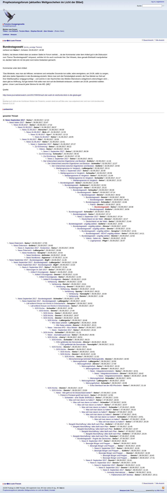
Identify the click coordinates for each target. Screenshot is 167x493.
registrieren (160, 2)
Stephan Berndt (36, 31)
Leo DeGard (13, 31)
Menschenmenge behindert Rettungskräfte (86, 359)
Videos (42, 149)
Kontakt (52, 490)
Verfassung (52, 282)
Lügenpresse (95, 241)
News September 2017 (15, 120)
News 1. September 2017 (41, 144)
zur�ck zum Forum (12, 40)
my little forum (159, 490)
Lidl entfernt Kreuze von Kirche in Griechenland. (45, 303)
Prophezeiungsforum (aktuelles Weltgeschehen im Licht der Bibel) (25, 490)
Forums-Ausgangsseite (14, 24)
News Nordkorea (29, 253)
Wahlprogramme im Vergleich (68, 168)
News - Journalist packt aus (59, 335)
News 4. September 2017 (32, 267)
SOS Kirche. (40, 308)
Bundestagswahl (67, 183)
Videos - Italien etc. (94, 238)
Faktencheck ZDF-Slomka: (122, 475)
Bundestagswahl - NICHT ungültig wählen (103, 233)
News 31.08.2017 (25, 127)
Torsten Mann (24, 31)
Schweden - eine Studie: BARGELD (79, 397)
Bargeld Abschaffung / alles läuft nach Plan (86, 424)
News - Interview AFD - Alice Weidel (62, 327)
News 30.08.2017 (21, 125)
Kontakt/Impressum (9, 26)
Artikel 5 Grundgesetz (39, 272)
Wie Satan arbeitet (59, 323)
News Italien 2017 (16, 122)
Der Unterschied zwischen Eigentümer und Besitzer (64, 161)
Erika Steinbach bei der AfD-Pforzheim (106, 385)
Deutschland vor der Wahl (92, 219)
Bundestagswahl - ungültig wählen (83, 224)
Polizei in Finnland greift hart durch (74, 395)
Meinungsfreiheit (80, 361)
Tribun (5, 31)
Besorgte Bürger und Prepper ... (99, 443)
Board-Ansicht (147, 40)
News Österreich (16, 243)
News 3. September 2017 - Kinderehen (34, 248)
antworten (8, 109)
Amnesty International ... (117, 472)
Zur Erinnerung (41, 147)
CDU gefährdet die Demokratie (68, 342)
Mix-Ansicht (159, 40)
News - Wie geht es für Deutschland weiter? (74, 393)
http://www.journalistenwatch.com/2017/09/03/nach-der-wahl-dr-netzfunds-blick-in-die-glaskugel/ (42, 95)
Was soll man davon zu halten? (81, 400)
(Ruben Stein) (59, 31)
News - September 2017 (62, 330)
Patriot (93, 204)
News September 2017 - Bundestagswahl (26, 260)
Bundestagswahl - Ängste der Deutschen (94, 438)
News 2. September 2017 (53, 151)
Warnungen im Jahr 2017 (36, 270)
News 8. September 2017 (92, 441)
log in (153, 2)
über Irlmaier (48, 31)
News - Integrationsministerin (102, 371)
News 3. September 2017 (87, 216)
